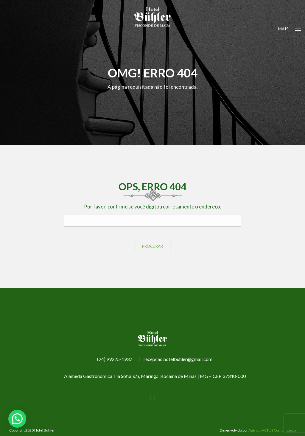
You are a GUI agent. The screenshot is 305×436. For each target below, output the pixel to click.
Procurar (152, 246)
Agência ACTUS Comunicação (272, 430)
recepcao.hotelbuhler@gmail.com (178, 359)
